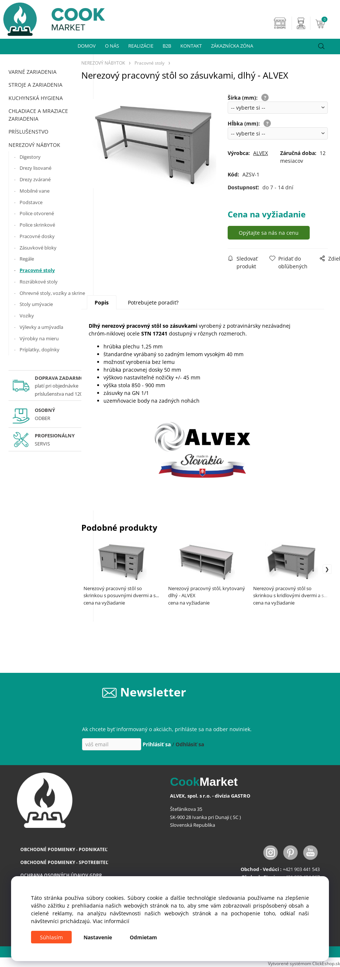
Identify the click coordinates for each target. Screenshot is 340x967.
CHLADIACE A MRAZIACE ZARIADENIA (38, 114)
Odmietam (143, 937)
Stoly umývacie (36, 304)
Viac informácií (111, 921)
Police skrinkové (37, 224)
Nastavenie (98, 937)
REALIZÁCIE (140, 45)
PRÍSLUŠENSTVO (28, 131)
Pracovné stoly (37, 270)
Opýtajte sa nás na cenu (269, 232)
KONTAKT (191, 45)
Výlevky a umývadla (41, 327)
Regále (27, 258)
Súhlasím (51, 937)
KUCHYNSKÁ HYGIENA (35, 97)
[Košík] (326, 23)
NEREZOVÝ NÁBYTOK (34, 144)
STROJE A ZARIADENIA (35, 84)
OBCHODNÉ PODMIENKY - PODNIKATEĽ (64, 849)
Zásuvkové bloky (38, 247)
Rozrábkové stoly (39, 281)
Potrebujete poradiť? (153, 302)
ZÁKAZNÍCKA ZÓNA (232, 45)
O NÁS (112, 45)
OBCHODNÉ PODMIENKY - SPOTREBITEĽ (64, 862)
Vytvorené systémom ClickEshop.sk (304, 963)
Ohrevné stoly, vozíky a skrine (52, 293)
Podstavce (31, 202)
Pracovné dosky (37, 236)
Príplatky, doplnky (39, 349)
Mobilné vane (35, 190)
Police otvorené (37, 213)
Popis (102, 302)
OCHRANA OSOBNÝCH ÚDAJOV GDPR (61, 875)
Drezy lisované (35, 168)
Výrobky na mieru (39, 338)
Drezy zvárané (35, 179)
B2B (167, 45)
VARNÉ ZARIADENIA (32, 71)
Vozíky (27, 315)
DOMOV (87, 45)
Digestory (30, 157)
